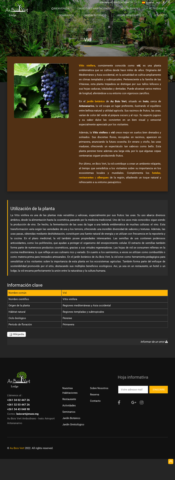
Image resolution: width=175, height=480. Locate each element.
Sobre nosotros (99, 388)
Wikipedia (16, 334)
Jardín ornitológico (73, 424)
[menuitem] (149, 5)
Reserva (94, 394)
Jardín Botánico (71, 418)
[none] (149, 5)
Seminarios (68, 411)
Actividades (69, 405)
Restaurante (69, 399)
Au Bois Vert (17, 448)
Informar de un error (154, 341)
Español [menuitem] (150, 5)
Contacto (95, 400)
